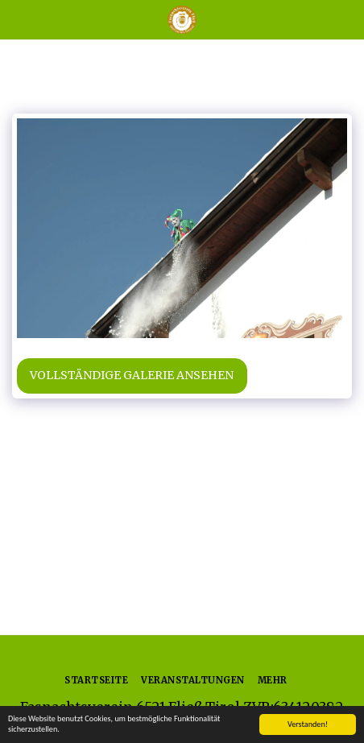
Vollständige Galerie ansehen (132, 375)
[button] (17, 19)
